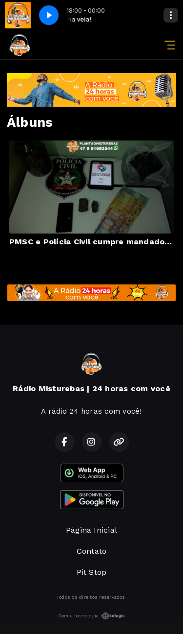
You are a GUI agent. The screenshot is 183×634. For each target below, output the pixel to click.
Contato (92, 551)
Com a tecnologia (91, 615)
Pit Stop (92, 572)
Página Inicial (91, 530)
